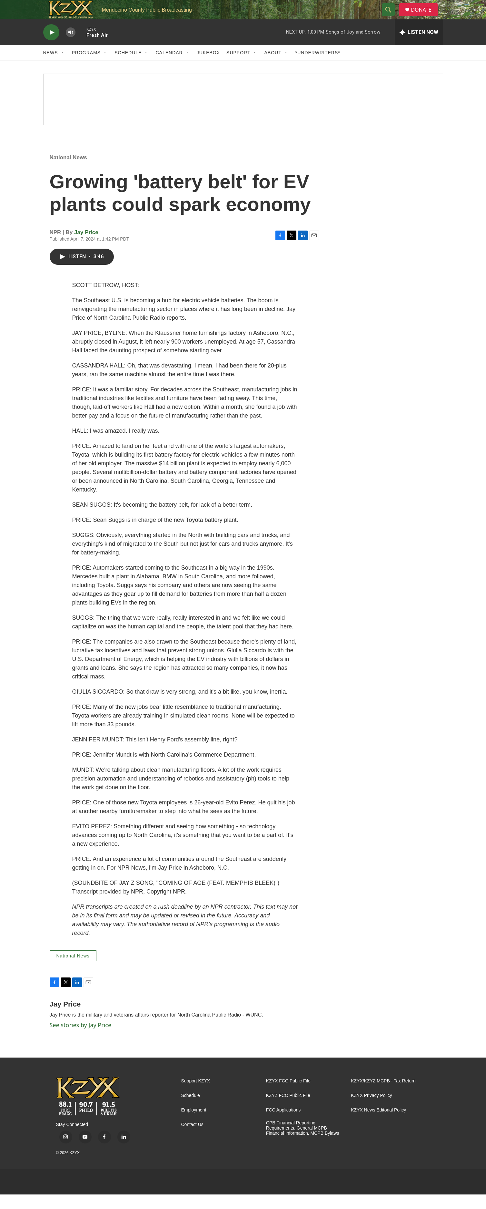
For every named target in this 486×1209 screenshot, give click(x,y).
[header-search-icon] (390, 17)
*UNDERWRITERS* (317, 67)
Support (238, 67)
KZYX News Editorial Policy (378, 1124)
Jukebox (208, 67)
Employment (193, 1124)
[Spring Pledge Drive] (243, 114)
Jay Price (86, 247)
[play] (51, 47)
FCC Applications (283, 1124)
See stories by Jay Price (81, 1039)
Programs (86, 67)
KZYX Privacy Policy (371, 1110)
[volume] (70, 47)
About (272, 67)
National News (68, 172)
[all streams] (419, 47)
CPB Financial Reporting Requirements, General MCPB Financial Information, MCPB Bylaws (302, 1142)
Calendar (169, 67)
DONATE (424, 17)
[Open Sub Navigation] (62, 67)
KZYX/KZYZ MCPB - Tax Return (383, 1095)
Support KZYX (195, 1095)
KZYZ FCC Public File (288, 1110)
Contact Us (192, 1139)
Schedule (128, 67)
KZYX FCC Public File (288, 1095)
